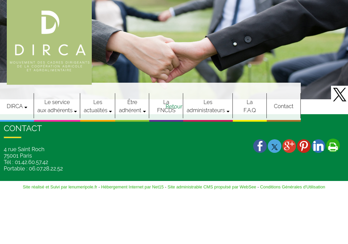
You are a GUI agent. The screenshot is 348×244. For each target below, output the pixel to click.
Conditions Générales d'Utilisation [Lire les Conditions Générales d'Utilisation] (292, 186)
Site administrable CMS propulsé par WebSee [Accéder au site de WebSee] (212, 186)
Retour (174, 106)
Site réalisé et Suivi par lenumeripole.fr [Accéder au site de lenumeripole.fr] (60, 186)
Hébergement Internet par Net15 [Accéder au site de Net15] (132, 186)
